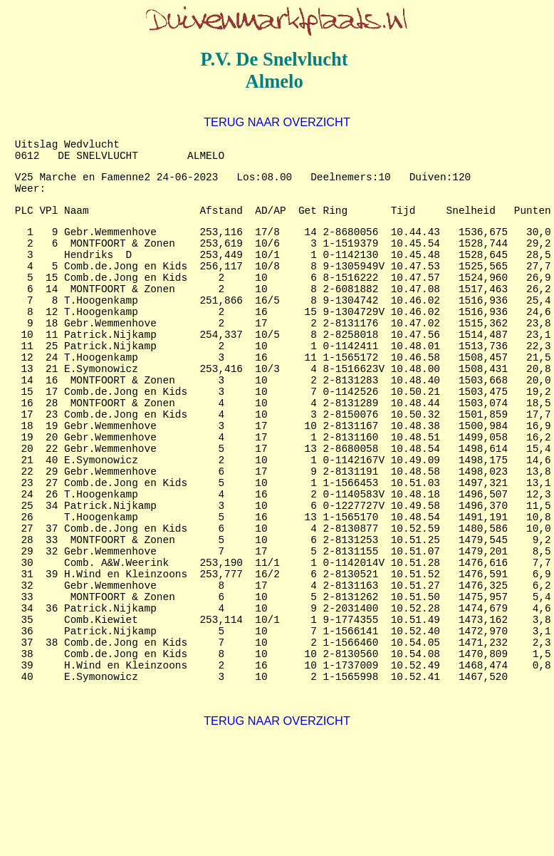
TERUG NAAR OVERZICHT (277, 121)
